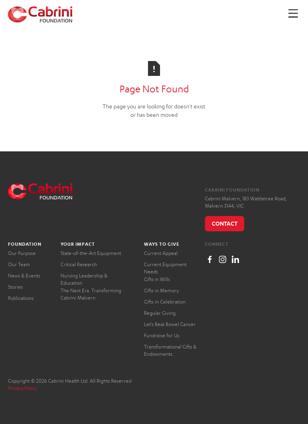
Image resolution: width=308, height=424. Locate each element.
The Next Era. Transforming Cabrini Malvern (91, 294)
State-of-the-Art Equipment (91, 253)
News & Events (24, 276)
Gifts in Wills (157, 279)
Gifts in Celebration (165, 302)
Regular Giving (160, 313)
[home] (40, 14)
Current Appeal (161, 253)
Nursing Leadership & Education (84, 279)
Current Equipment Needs (165, 268)
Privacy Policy (22, 388)
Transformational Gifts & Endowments (170, 350)
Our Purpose (22, 253)
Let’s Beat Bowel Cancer (170, 324)
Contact (224, 223)
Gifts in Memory (161, 290)
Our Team (19, 264)
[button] (293, 13)
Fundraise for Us (161, 335)
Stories (15, 287)
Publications (21, 298)
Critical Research (79, 264)
